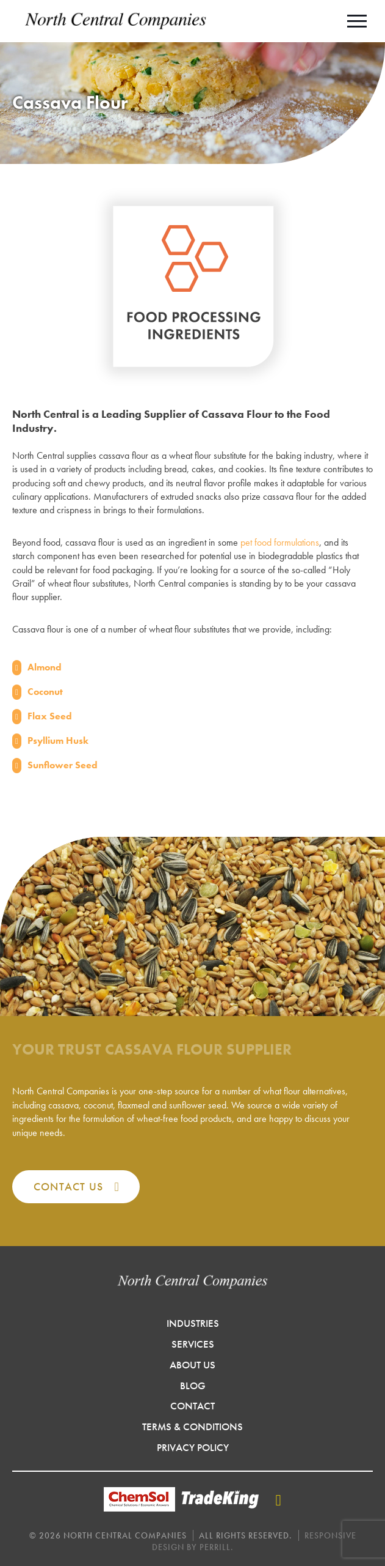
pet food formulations (279, 542)
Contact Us (68, 1186)
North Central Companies (115, 21)
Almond (44, 667)
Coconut (45, 691)
